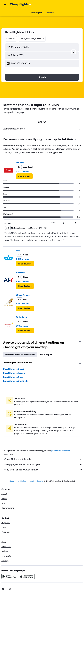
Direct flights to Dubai (13, 369)
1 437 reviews (22, 303)
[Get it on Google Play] (9, 576)
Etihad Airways (23, 295)
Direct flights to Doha (13, 377)
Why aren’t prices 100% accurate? (43, 469)
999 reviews (22, 326)
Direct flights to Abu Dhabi (15, 381)
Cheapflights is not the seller (43, 459)
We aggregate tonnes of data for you (43, 464)
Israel (32, 481)
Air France (20, 272)
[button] (5, 4)
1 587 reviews (22, 281)
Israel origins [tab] (46, 354)
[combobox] (11, 39)
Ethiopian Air (22, 317)
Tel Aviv (40, 481)
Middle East (22, 481)
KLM (18, 250)
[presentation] (80, 130)
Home (11, 481)
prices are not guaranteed (60, 451)
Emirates (20, 162)
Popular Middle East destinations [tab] (20, 354)
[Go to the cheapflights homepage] (20, 4)
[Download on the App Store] (27, 576)
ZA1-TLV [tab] (42, 122)
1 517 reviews (22, 259)
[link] (24, 176)
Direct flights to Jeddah (14, 373)
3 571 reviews (22, 171)
